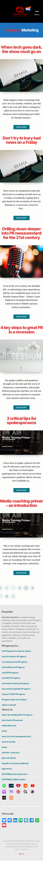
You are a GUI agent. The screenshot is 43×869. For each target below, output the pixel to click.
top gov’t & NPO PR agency (13, 702)
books (4, 755)
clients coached (9, 713)
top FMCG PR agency (11, 686)
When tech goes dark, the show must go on (21, 51)
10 (7, 605)
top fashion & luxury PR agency (15, 692)
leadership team (9, 734)
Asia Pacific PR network (12, 729)
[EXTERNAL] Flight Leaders (14, 788)
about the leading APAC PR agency (17, 723)
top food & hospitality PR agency (16, 697)
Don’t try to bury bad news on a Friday (21, 144)
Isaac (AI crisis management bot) (16, 745)
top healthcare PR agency (13, 675)
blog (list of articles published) (15, 772)
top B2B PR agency (10, 681)
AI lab (4, 739)
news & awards (8, 750)
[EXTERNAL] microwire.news (14, 782)
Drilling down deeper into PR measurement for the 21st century (21, 237)
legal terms (7, 777)
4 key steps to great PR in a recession (21, 334)
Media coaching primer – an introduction (21, 509)
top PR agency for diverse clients (16, 659)
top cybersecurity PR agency (14, 670)
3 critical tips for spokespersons (21, 424)
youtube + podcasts (10, 761)
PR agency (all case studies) (14, 708)
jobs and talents (9, 766)
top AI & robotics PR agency (14, 665)
